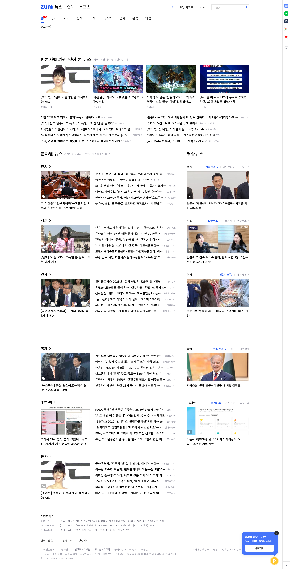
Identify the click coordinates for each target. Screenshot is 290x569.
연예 (70, 7)
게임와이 (150, 107)
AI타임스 (216, 402)
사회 (67, 18)
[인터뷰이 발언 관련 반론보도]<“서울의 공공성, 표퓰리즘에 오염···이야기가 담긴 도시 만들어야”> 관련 (112, 521)
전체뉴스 (67, 540)
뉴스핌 (203, 107)
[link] (286, 6)
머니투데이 (229, 167)
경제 (80, 18)
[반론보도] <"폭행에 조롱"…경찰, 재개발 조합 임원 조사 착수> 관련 (94, 529)
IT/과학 (107, 18)
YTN (232, 349)
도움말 (144, 549)
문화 (122, 18)
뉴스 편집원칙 (48, 549)
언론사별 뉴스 (48, 540)
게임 (148, 18)
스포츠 (84, 7)
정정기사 (46, 516)
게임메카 (97, 107)
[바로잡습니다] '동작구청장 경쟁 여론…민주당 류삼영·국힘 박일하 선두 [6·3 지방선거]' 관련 (107, 525)
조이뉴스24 (46, 107)
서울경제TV (243, 274)
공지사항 (118, 549)
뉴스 (58, 7)
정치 (54, 18)
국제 (93, 18)
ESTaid (46, 558)
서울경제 (227, 221)
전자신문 (230, 402)
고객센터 (132, 549)
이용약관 (63, 549)
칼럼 (135, 18)
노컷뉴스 (244, 167)
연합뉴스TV (211, 167)
